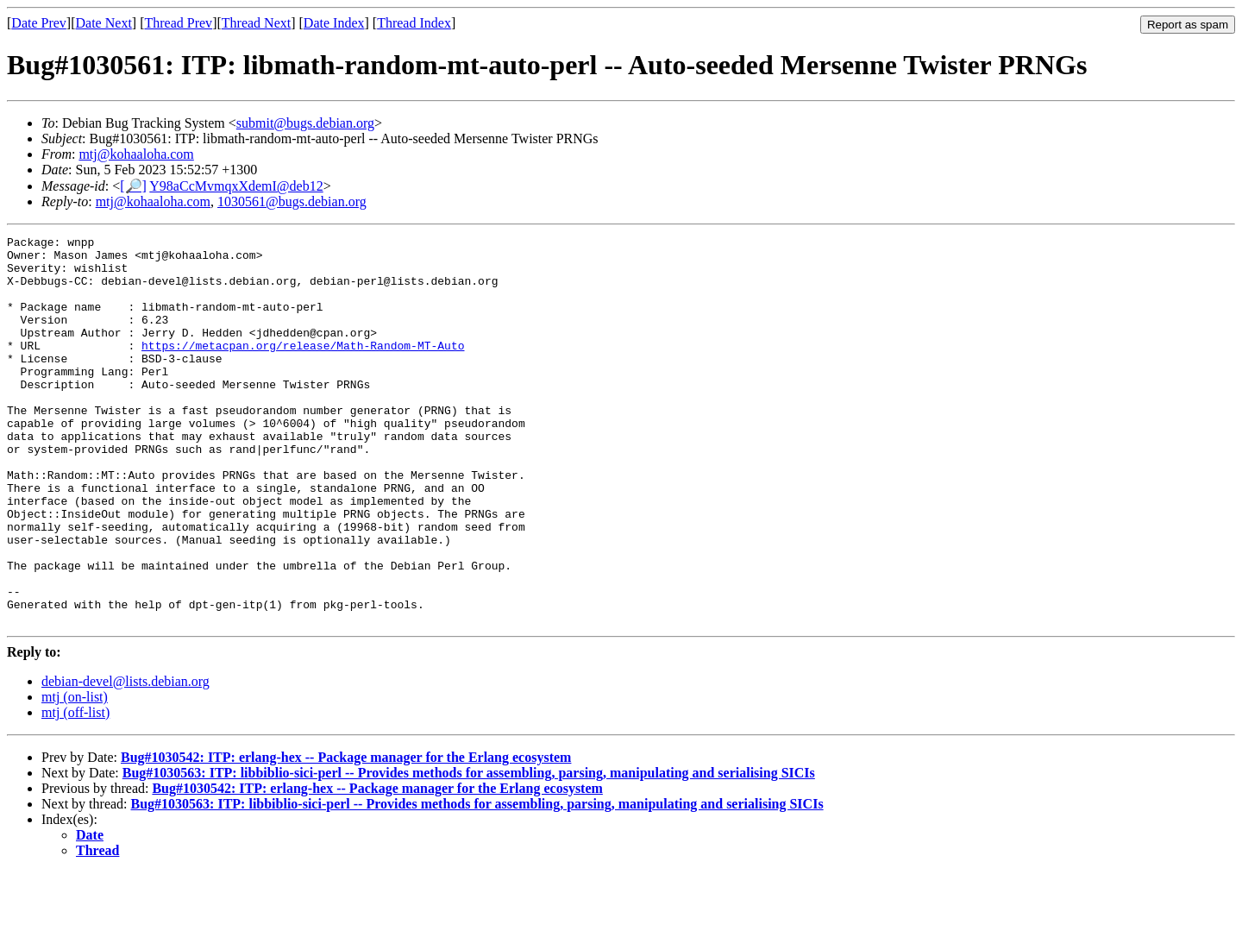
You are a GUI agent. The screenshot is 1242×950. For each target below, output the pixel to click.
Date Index (334, 23)
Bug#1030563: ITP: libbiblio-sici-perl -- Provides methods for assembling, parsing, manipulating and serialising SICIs (468, 850)
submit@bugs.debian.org (305, 123)
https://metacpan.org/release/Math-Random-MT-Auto (302, 368)
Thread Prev (178, 23)
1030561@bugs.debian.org (292, 201)
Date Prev (38, 23)
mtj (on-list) (74, 774)
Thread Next (256, 23)
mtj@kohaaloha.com (135, 154)
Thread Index (414, 23)
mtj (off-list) (75, 790)
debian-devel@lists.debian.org (125, 759)
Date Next (104, 23)
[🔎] (133, 186)
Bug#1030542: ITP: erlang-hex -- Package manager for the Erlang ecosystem (346, 834)
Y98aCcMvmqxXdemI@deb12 (236, 186)
